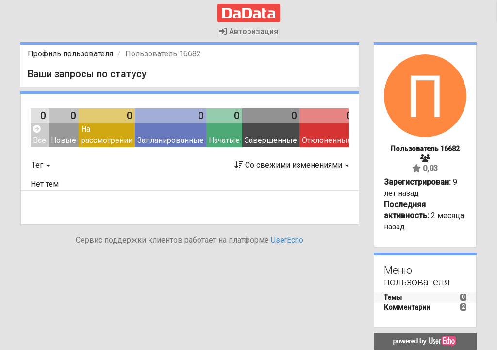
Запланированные (170, 140)
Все (39, 135)
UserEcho (287, 240)
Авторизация (248, 31)
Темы (393, 297)
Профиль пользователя (70, 53)
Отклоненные (327, 140)
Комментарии (407, 307)
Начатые (224, 140)
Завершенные (271, 140)
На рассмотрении (107, 134)
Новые (63, 140)
